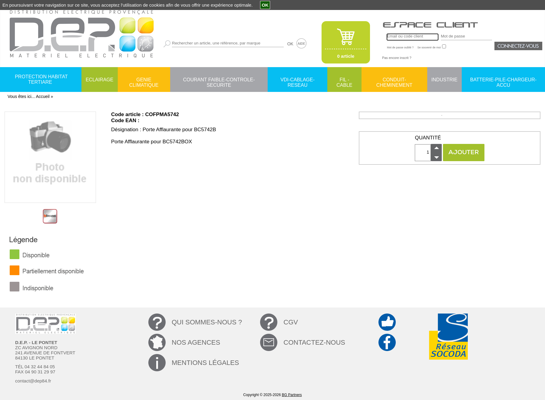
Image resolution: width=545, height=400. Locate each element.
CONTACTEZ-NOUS (314, 342)
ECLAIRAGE (100, 79)
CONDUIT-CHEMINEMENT (394, 80)
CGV (290, 322)
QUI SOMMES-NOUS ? (207, 322)
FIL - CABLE (344, 80)
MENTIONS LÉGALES (205, 362)
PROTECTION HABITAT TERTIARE (41, 79)
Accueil (42, 96)
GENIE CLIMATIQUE (144, 80)
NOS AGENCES (196, 342)
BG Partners (292, 395)
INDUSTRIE (444, 79)
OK (290, 43)
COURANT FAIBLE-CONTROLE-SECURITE (219, 80)
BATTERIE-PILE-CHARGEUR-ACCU (503, 80)
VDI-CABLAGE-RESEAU (297, 80)
